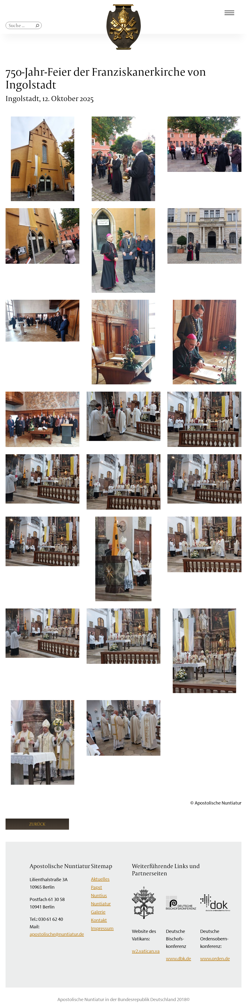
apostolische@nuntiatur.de (57, 934)
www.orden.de (215, 958)
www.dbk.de (178, 958)
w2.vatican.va (146, 951)
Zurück (37, 824)
